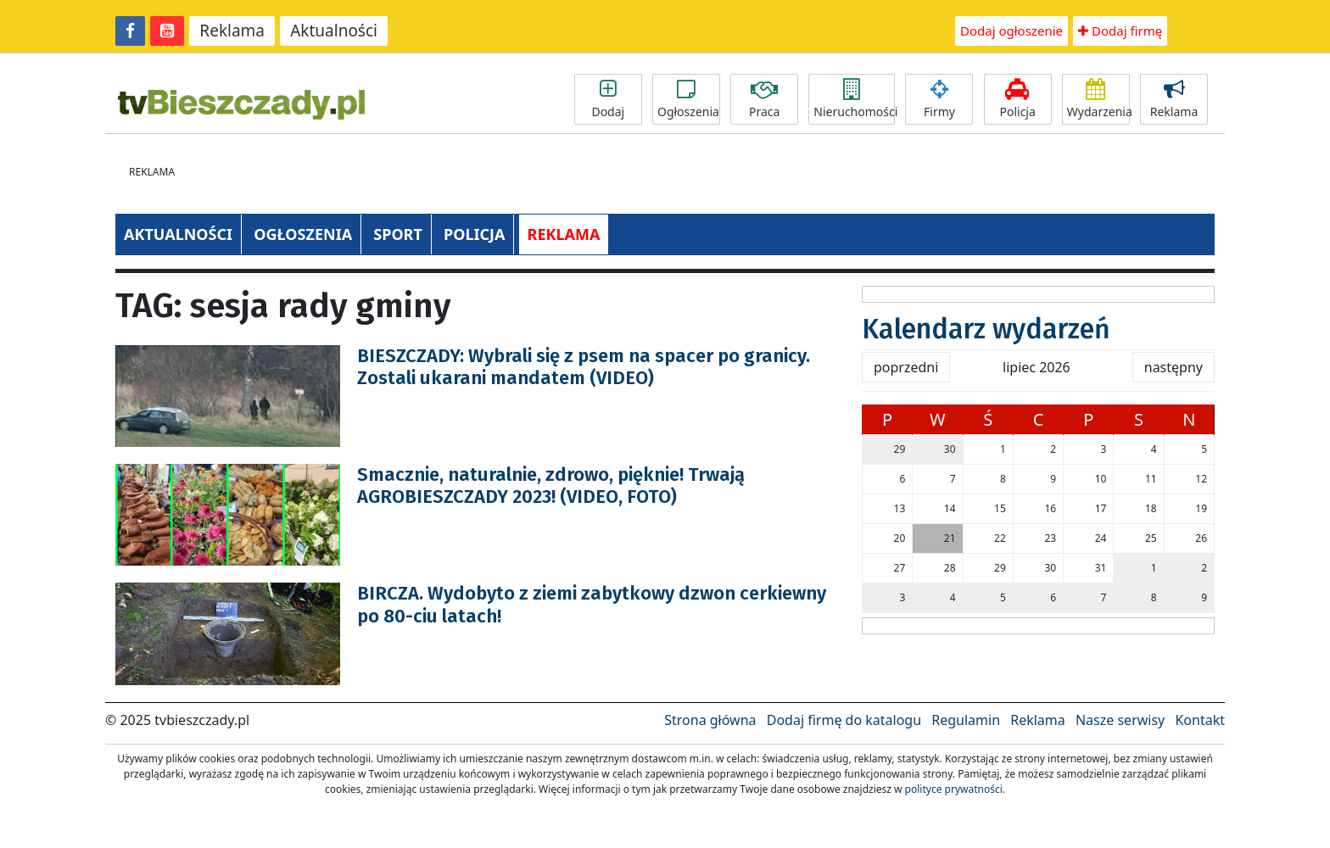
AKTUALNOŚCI (178, 234)
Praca (764, 99)
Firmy (939, 99)
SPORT (397, 234)
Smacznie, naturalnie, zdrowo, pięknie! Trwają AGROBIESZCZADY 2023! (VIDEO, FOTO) (551, 485)
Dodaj (608, 99)
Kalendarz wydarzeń (986, 329)
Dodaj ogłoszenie (1011, 30)
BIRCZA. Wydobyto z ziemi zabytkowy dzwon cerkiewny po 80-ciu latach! (591, 604)
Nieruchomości (854, 99)
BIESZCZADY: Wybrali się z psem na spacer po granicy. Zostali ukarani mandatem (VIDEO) (583, 366)
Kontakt (1200, 720)
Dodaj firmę (1120, 30)
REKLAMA (564, 234)
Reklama (232, 31)
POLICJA (474, 234)
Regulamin (965, 720)
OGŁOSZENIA (303, 234)
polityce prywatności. (955, 789)
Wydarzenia (1098, 99)
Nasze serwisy (1120, 720)
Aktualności (333, 31)
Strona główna (710, 720)
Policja (1018, 99)
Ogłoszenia (688, 99)
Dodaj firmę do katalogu (844, 720)
